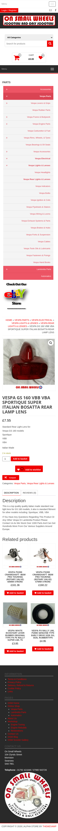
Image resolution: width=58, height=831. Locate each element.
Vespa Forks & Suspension (38, 234)
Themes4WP (49, 826)
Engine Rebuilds (19, 727)
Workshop (12, 721)
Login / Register (9, 10)
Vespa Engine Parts (27, 124)
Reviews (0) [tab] (29, 493)
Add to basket (20, 459)
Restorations (17, 730)
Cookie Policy (14, 688)
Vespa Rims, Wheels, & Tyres (27, 138)
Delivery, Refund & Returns (21, 685)
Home (9, 320)
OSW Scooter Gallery (18, 740)
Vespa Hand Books (41, 262)
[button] (51, 343)
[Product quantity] (6, 458)
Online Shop (14, 706)
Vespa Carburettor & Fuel (39, 131)
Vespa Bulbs (44, 193)
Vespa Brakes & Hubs (40, 228)
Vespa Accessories (27, 151)
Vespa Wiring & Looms (40, 214)
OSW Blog (13, 737)
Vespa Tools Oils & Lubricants (37, 248)
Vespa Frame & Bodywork (27, 117)
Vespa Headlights (42, 172)
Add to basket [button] (16, 593)
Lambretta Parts (28, 269)
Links (10, 691)
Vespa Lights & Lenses (27, 165)
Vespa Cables (44, 241)
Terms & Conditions (17, 679)
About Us (12, 718)
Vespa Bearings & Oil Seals (38, 144)
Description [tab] (11, 493)
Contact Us (13, 734)
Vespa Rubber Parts (41, 110)
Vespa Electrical (27, 158)
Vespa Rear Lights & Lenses (36, 179)
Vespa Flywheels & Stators (38, 207)
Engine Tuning (18, 724)
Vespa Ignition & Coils (40, 200)
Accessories (28, 89)
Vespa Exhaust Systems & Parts (35, 221)
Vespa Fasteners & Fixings (38, 255)
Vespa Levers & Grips (27, 103)
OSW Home (13, 703)
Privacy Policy (14, 682)
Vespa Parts (28, 96)
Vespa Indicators (42, 186)
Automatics (46, 276)
